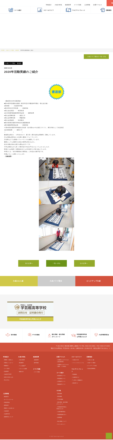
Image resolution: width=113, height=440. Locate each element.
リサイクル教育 (23, 369)
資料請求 (6, 405)
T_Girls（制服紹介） (77, 380)
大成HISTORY (8, 374)
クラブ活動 (37, 372)
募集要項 (6, 397)
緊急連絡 (59, 394)
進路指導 (36, 360)
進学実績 (36, 363)
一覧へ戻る (56, 263)
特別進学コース (61, 376)
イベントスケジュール (78, 363)
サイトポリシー (61, 424)
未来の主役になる (8, 377)
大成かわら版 (90, 360)
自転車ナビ (75, 383)
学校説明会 (7, 402)
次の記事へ (84, 263)
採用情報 (59, 417)
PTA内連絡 (60, 399)
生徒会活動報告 (91, 369)
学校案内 (74, 374)
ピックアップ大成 (92, 366)
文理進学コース (61, 381)
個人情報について (62, 421)
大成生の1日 (75, 360)
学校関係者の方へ (62, 415)
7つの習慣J (22, 366)
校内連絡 (59, 396)
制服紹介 (6, 366)
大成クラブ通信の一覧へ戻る (96, 56)
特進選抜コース (61, 379)
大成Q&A (6, 411)
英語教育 (21, 363)
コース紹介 (7, 369)
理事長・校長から (8, 360)
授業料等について (8, 417)
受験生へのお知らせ (9, 408)
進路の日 (21, 372)
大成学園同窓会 (61, 412)
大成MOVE (7, 414)
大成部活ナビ (75, 377)
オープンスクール (8, 400)
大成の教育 (22, 360)
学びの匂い (7, 380)
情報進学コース (61, 384)
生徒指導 (6, 371)
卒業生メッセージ (8, 363)
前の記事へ (28, 263)
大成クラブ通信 (91, 363)
